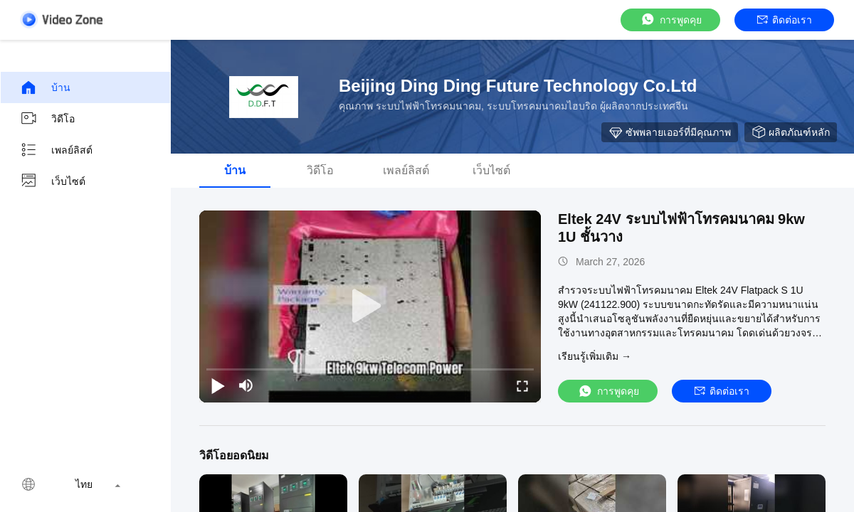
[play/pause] (218, 385)
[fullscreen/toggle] (522, 385)
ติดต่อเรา (784, 20)
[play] (370, 306)
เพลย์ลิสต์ (56, 150)
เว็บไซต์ (52, 181)
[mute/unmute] (246, 385)
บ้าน (45, 87)
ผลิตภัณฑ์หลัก (791, 132)
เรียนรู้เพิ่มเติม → (594, 356)
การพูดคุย (671, 19)
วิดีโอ (47, 118)
